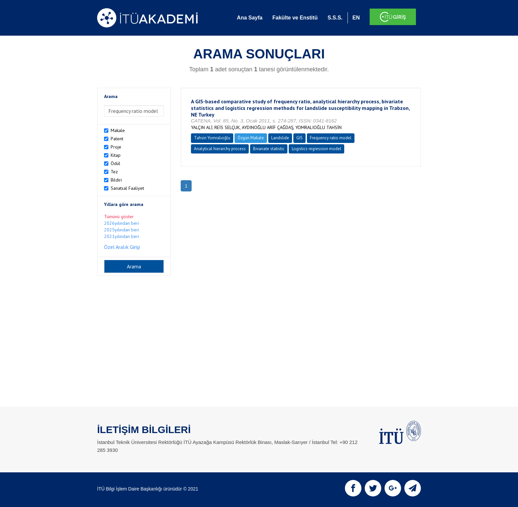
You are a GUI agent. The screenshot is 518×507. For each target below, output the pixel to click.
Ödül (115, 163)
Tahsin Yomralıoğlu (212, 138)
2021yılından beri (121, 236)
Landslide (280, 138)
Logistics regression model (316, 149)
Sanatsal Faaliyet (127, 188)
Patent (117, 139)
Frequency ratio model (331, 138)
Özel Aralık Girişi (122, 247)
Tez (114, 172)
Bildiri (116, 180)
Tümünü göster (119, 217)
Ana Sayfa (249, 17)
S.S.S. (334, 17)
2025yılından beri (121, 230)
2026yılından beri (121, 223)
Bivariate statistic (268, 149)
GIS (299, 138)
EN (356, 17)
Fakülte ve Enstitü (294, 17)
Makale (118, 130)
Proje (116, 147)
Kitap (116, 155)
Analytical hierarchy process (220, 149)
